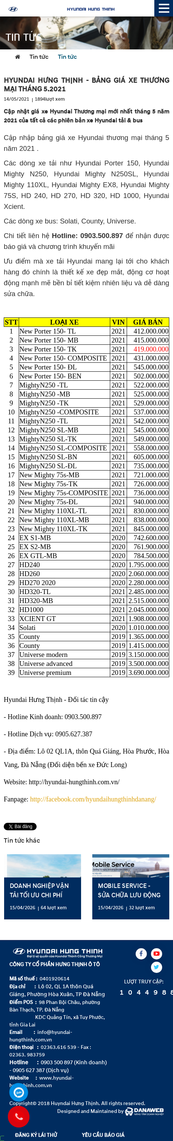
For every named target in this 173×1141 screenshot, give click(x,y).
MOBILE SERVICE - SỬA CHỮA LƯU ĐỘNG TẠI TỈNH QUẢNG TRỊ (129, 895)
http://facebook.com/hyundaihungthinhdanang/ (93, 799)
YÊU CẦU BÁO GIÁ (103, 1135)
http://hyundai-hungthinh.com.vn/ (74, 782)
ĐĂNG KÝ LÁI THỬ (36, 1135)
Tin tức (39, 57)
